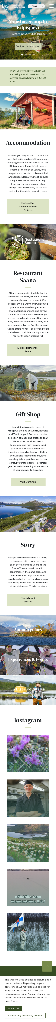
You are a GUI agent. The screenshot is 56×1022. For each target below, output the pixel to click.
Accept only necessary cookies (25, 1015)
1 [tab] (22, 54)
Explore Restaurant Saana (28, 349)
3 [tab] (30, 54)
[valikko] (51, 6)
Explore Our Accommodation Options (28, 206)
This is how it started (28, 599)
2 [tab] (26, 54)
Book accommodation (28, 49)
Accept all (13, 1008)
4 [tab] (34, 54)
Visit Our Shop (28, 481)
